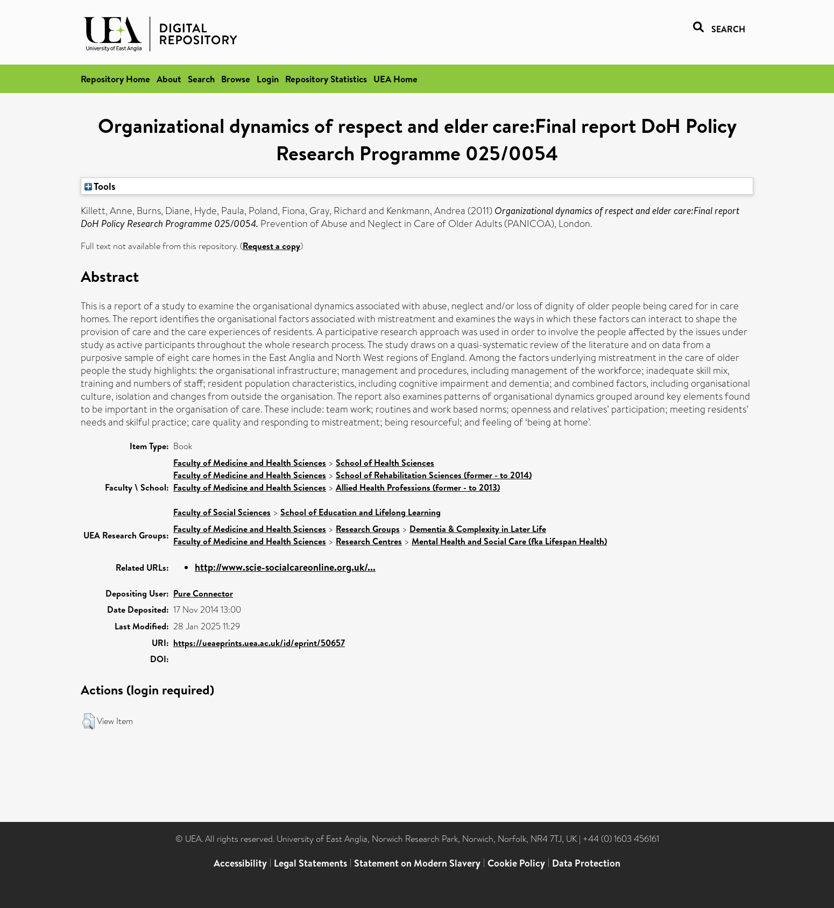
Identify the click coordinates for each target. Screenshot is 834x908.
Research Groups (368, 529)
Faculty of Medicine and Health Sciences (249, 463)
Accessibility (240, 863)
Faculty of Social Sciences (222, 512)
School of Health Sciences (385, 463)
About (169, 79)
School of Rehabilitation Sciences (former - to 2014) (434, 475)
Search (201, 79)
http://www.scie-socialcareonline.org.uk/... (285, 567)
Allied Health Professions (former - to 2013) (418, 487)
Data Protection (586, 863)
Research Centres (369, 541)
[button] (88, 721)
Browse (235, 79)
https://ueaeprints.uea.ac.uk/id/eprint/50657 (259, 643)
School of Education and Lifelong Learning (360, 512)
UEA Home (395, 79)
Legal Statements (310, 863)
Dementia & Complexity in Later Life (477, 529)
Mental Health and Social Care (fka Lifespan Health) (509, 541)
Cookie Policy (516, 863)
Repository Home (115, 79)
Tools (100, 186)
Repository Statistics (326, 79)
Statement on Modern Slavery (417, 863)
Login (268, 79)
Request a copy (271, 246)
